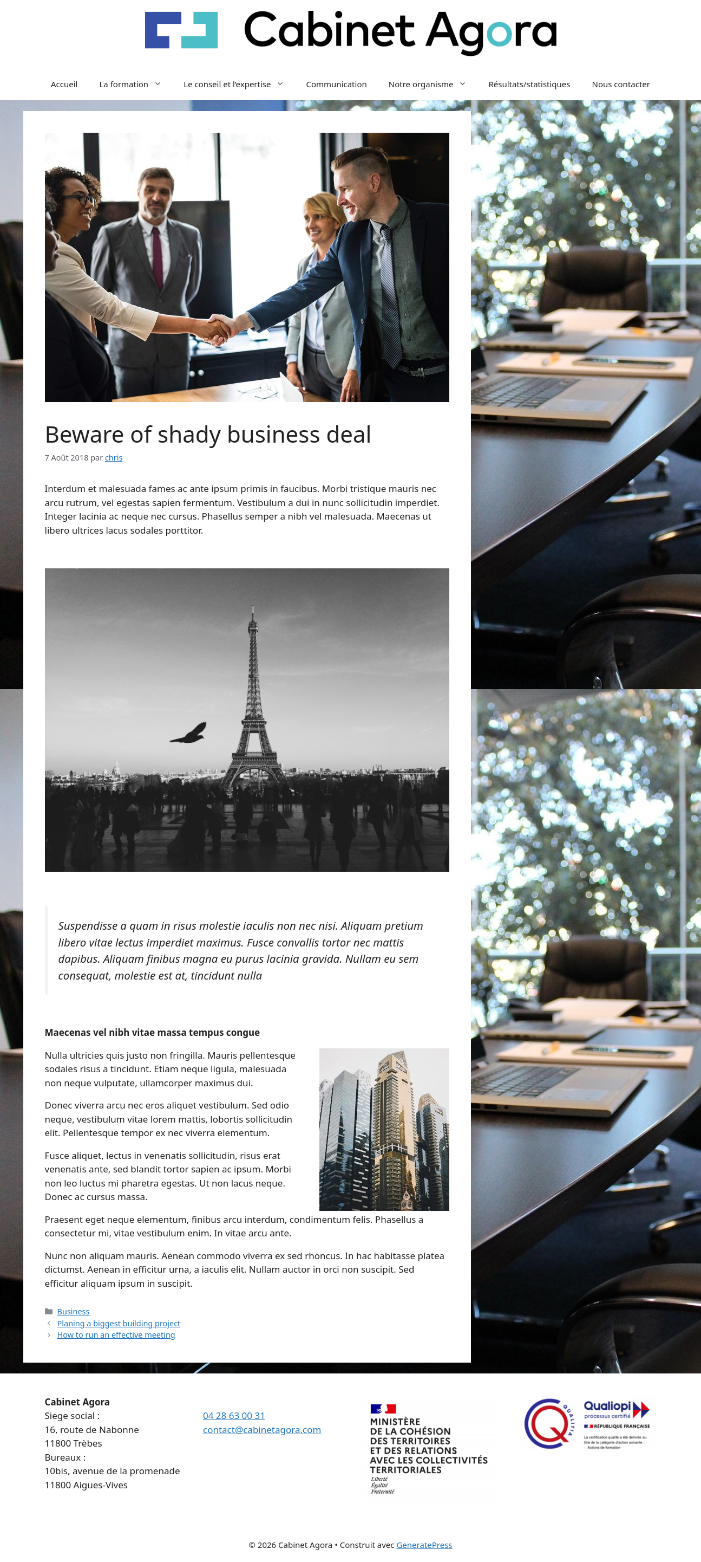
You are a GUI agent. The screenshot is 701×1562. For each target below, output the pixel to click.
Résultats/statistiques (529, 84)
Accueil (64, 84)
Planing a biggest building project (119, 1323)
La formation (136, 84)
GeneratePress (424, 1544)
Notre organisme (433, 84)
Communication (336, 84)
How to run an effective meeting (116, 1335)
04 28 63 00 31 (234, 1415)
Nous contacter (621, 84)
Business (73, 1311)
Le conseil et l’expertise (239, 84)
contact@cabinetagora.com (262, 1429)
